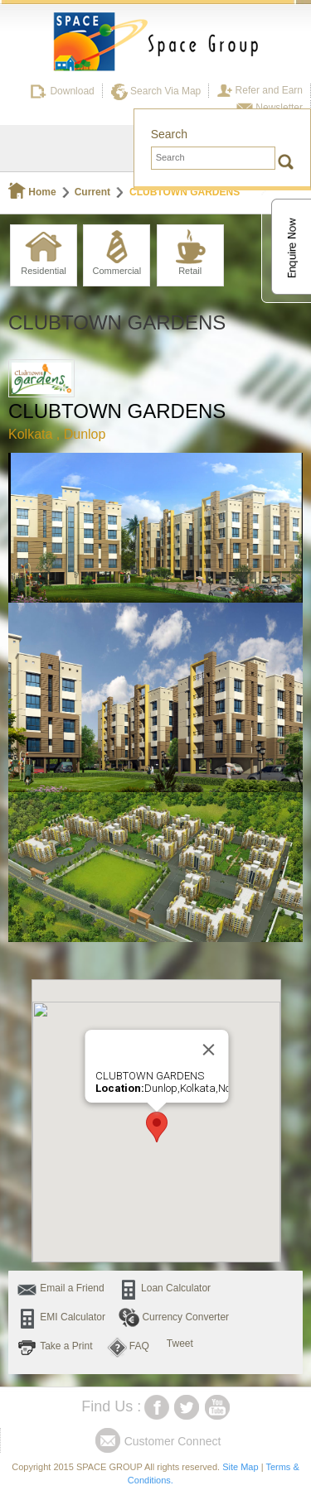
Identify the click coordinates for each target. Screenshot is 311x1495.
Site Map (240, 1467)
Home (32, 192)
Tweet (180, 1343)
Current (92, 192)
